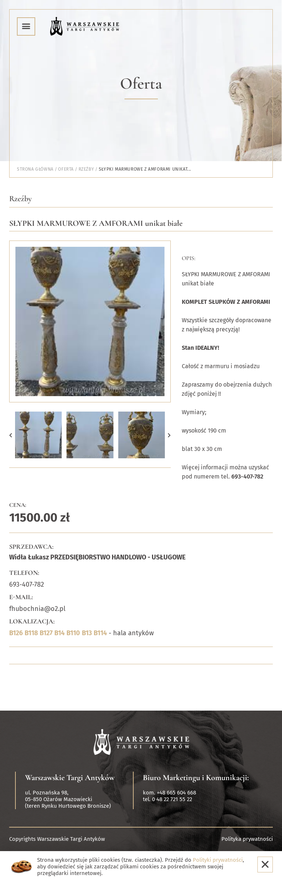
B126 (16, 633)
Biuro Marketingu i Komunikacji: (196, 777)
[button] (10, 435)
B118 (31, 633)
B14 (59, 633)
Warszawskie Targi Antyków (70, 777)
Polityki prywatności (218, 860)
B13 (87, 633)
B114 (100, 633)
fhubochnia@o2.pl (37, 609)
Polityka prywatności (247, 839)
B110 (73, 633)
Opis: (188, 258)
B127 (46, 633)
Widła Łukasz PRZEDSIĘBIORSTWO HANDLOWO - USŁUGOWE (97, 557)
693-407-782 (26, 584)
